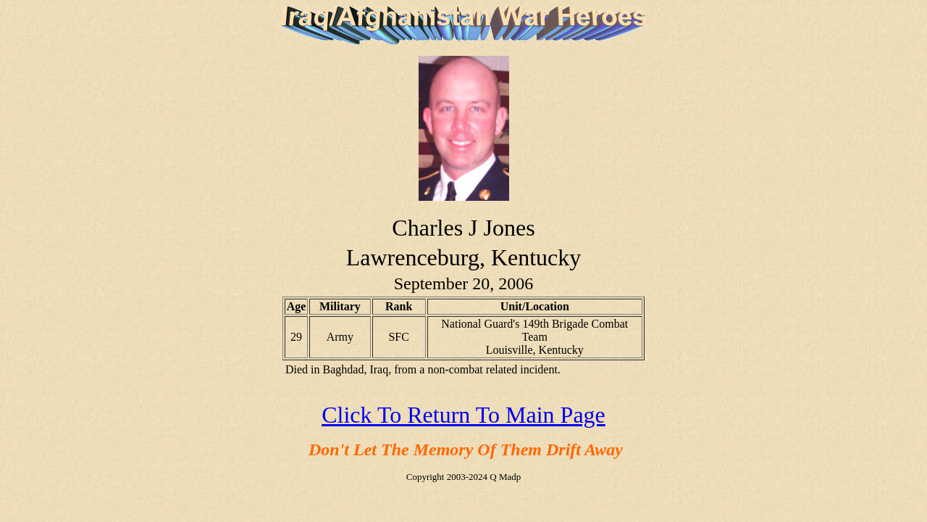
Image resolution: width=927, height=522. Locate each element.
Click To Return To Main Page (463, 415)
